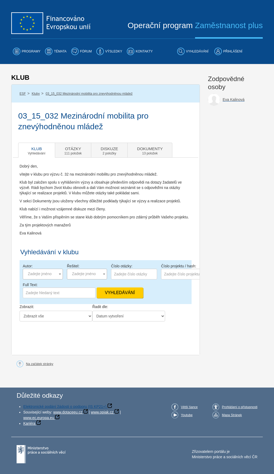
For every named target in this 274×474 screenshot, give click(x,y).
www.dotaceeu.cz (67, 412)
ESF (23, 94)
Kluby (36, 94)
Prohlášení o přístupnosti (239, 407)
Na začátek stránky (39, 364)
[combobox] (43, 274)
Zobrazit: (27, 307)
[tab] (36, 150)
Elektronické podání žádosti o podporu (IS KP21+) (64, 406)
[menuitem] (26, 51)
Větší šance (189, 407)
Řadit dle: (100, 307)
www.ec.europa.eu (38, 418)
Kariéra (29, 423)
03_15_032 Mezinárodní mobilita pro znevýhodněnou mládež (89, 94)
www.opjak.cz (102, 412)
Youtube (187, 415)
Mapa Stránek (232, 415)
